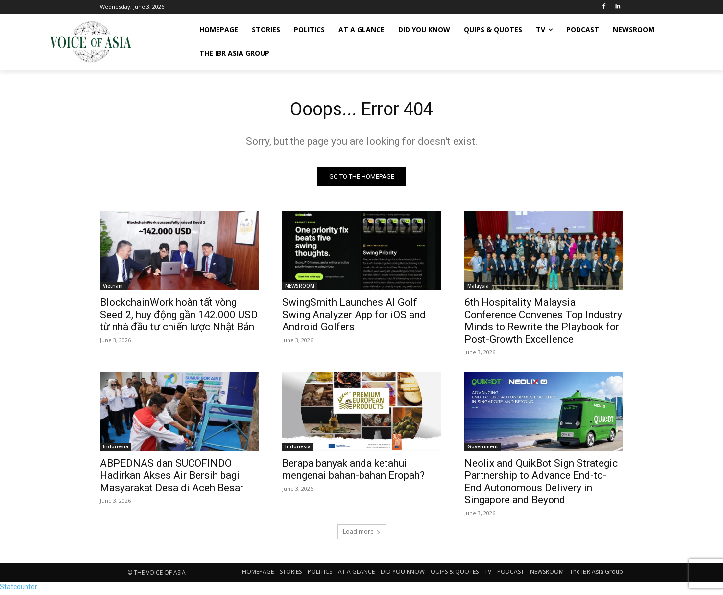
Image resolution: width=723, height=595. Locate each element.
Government (482, 449)
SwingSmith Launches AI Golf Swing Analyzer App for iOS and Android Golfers (354, 317)
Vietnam (113, 288)
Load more (362, 534)
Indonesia (115, 449)
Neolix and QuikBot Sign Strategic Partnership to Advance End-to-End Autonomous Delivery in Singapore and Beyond (541, 484)
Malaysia (478, 288)
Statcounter (18, 590)
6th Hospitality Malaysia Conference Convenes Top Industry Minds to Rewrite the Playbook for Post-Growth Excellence (543, 323)
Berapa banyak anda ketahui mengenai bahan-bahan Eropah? (353, 472)
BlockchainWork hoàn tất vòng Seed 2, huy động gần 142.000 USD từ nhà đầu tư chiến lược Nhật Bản (179, 317)
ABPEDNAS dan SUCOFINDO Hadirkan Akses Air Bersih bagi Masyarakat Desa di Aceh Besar (171, 478)
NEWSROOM (299, 288)
